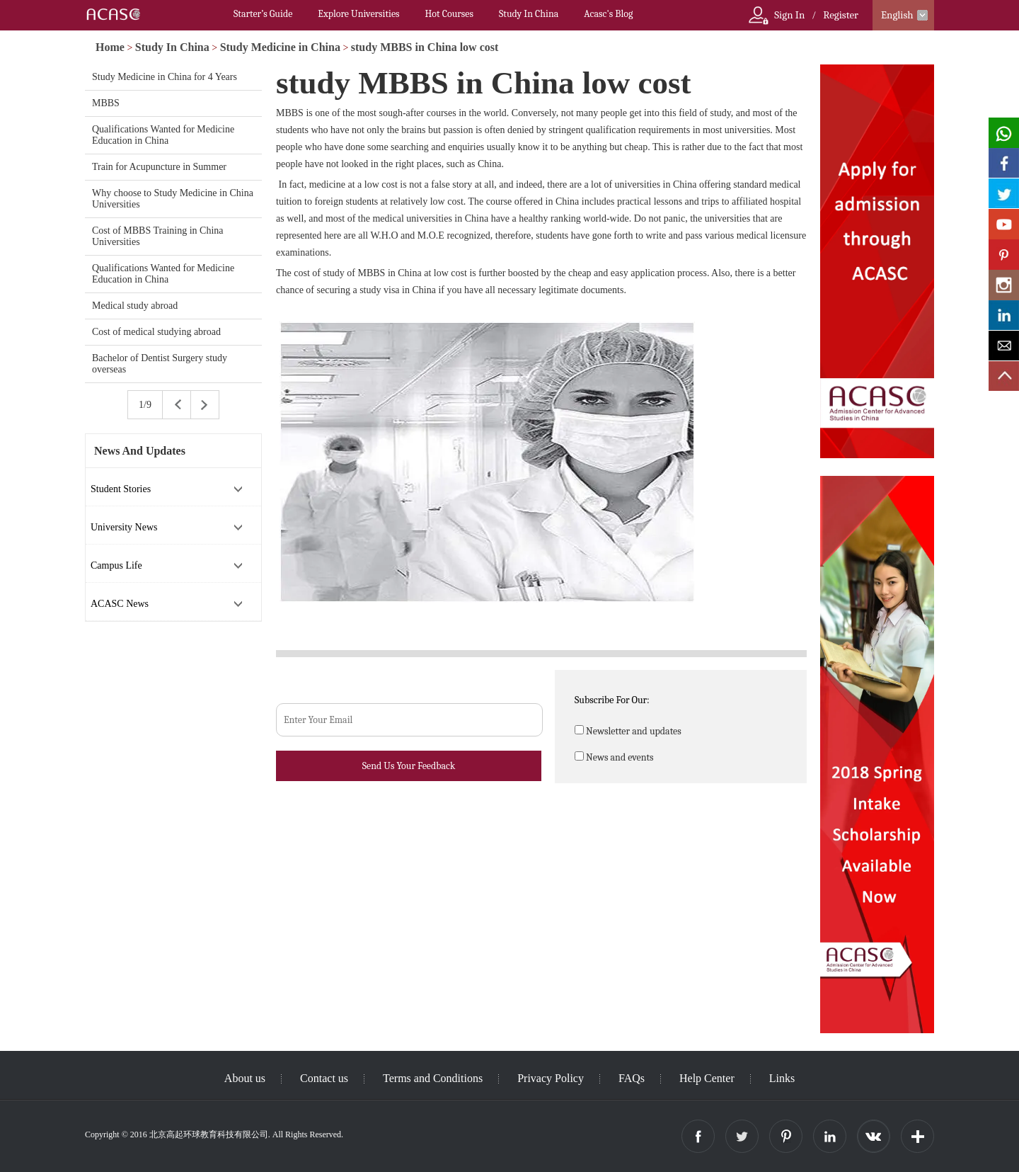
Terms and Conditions (433, 1078)
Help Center (707, 1078)
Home (110, 47)
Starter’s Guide (263, 14)
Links (782, 1078)
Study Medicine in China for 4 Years (164, 77)
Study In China (528, 14)
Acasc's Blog (608, 14)
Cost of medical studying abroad (156, 331)
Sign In (789, 14)
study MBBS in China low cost (425, 47)
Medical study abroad (135, 305)
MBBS (106, 103)
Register (840, 14)
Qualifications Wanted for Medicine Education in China (163, 135)
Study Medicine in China (280, 47)
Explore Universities (358, 14)
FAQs (631, 1078)
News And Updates (139, 451)
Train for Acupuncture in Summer (159, 166)
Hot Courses (449, 14)
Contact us (324, 1078)
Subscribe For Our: (612, 700)
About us (244, 1078)
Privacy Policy (550, 1078)
